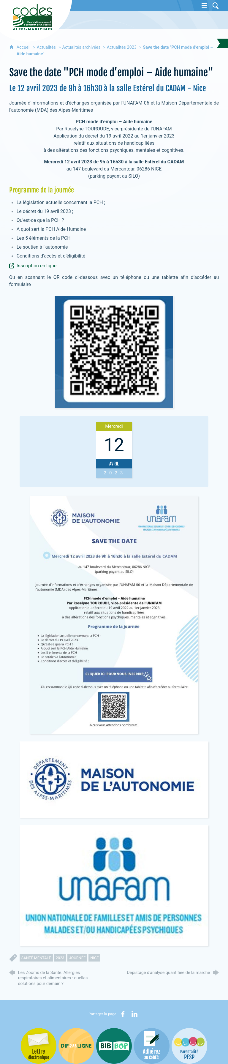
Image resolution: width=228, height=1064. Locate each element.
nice (94, 958)
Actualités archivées (81, 47)
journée (77, 958)
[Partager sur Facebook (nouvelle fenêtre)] (123, 1014)
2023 (60, 958)
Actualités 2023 (122, 47)
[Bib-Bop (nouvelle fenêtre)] (114, 1046)
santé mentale (36, 958)
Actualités (46, 47)
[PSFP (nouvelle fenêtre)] (189, 1046)
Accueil (24, 47)
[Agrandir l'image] (114, 615)
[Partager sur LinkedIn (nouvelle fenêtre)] (134, 1014)
